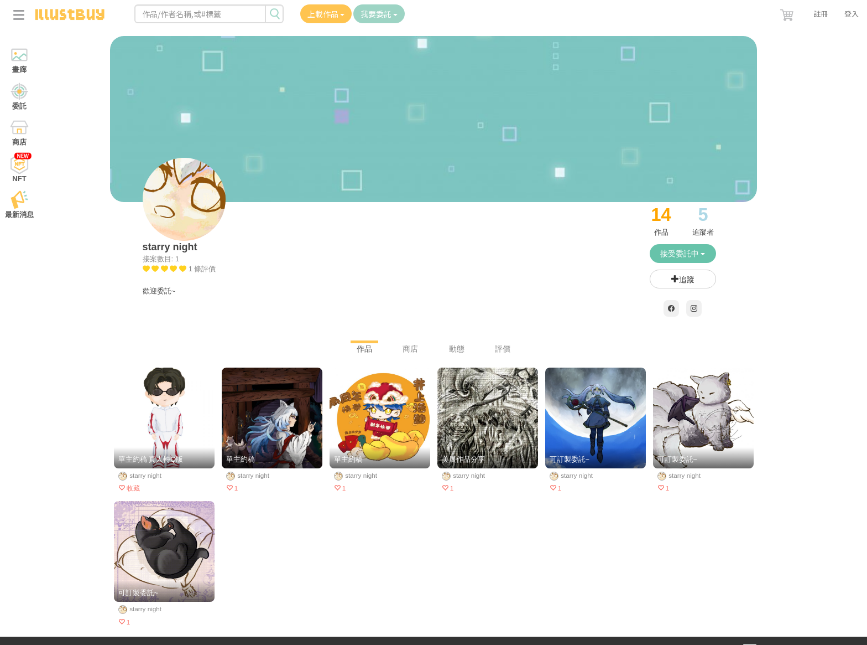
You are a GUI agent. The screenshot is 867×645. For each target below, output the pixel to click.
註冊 (820, 13)
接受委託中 (683, 253)
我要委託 (379, 13)
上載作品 (325, 13)
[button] (788, 12)
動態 (456, 348)
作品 (364, 348)
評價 (502, 348)
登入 (851, 13)
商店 (410, 348)
